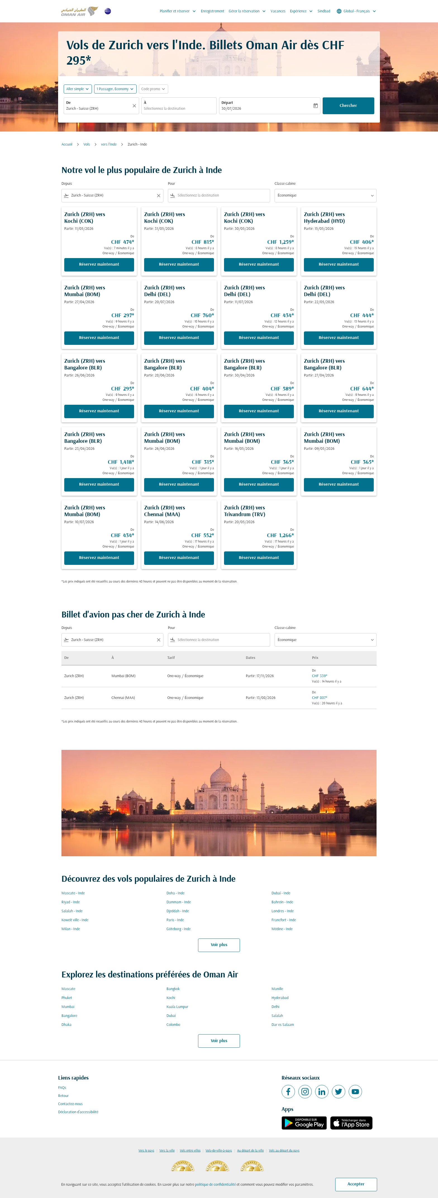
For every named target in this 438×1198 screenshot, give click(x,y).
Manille (277, 989)
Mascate (68, 989)
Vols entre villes (190, 1150)
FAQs (62, 1088)
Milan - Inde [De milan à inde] (70, 929)
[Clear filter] (158, 195)
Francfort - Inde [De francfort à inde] (284, 920)
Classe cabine (285, 184)
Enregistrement (212, 11)
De (68, 103)
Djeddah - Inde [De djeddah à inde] (177, 911)
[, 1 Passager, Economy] (112, 89)
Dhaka (66, 1025)
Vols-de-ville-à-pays (219, 1150)
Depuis (66, 184)
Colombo (173, 1025)
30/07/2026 (231, 109)
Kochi (170, 998)
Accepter (356, 1184)
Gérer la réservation (248, 11)
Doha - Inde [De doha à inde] (175, 893)
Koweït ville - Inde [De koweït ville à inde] (74, 920)
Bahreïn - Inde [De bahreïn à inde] (282, 902)
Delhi (275, 1007)
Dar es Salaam (283, 1025)
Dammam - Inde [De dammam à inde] (178, 902)
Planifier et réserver (179, 11)
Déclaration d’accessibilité (78, 1112)
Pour (171, 184)
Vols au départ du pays (284, 1150)
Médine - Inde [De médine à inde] (282, 929)
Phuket (66, 998)
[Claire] (135, 106)
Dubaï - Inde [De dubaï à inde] (281, 893)
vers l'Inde (108, 144)
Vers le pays (146, 1150)
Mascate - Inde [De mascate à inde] (73, 893)
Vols (87, 144)
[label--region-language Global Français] (357, 11)
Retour (63, 1096)
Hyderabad (280, 998)
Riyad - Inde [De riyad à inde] (70, 902)
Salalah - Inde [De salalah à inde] (71, 911)
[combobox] (98, 109)
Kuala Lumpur (177, 1007)
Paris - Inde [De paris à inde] (175, 920)
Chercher (348, 106)
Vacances (278, 11)
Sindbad (324, 11)
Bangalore (69, 1016)
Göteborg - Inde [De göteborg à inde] (178, 929)
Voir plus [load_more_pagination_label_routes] (219, 945)
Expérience (302, 11)
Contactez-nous (70, 1104)
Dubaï (171, 1016)
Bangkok (173, 989)
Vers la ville (167, 1150)
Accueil (66, 144)
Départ (227, 103)
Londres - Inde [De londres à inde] (283, 911)
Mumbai (67, 1007)
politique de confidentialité (215, 1185)
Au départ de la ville (250, 1150)
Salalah (277, 1016)
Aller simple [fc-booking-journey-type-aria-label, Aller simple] (75, 89)
